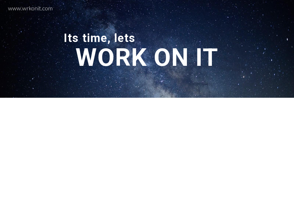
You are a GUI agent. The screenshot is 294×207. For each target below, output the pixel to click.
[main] (146, 48)
